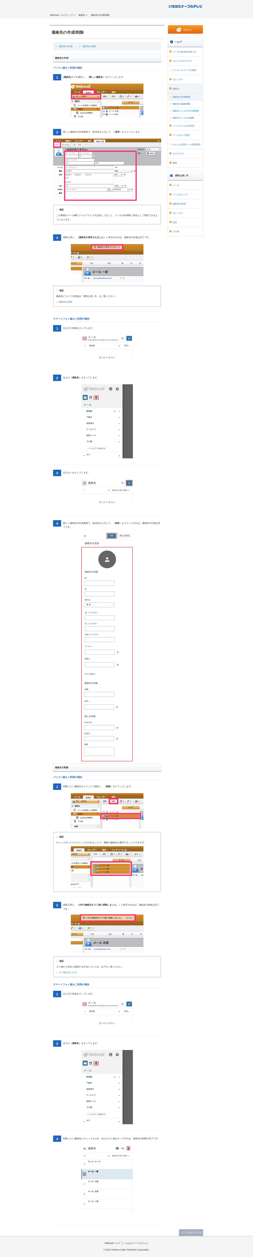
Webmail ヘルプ (72, 6)
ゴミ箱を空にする (68, 972)
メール (176, 185)
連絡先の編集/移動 (181, 104)
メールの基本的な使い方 (184, 51)
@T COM (185, 6)
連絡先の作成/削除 (181, 97)
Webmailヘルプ (112, 1243)
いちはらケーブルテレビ (136, 1243)
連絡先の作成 (65, 46)
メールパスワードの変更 (184, 70)
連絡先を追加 (65, 302)
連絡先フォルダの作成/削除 (186, 110)
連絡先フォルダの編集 (183, 117)
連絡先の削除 (89, 46)
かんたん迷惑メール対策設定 (187, 144)
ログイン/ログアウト (182, 61)
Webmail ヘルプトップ (61, 15)
